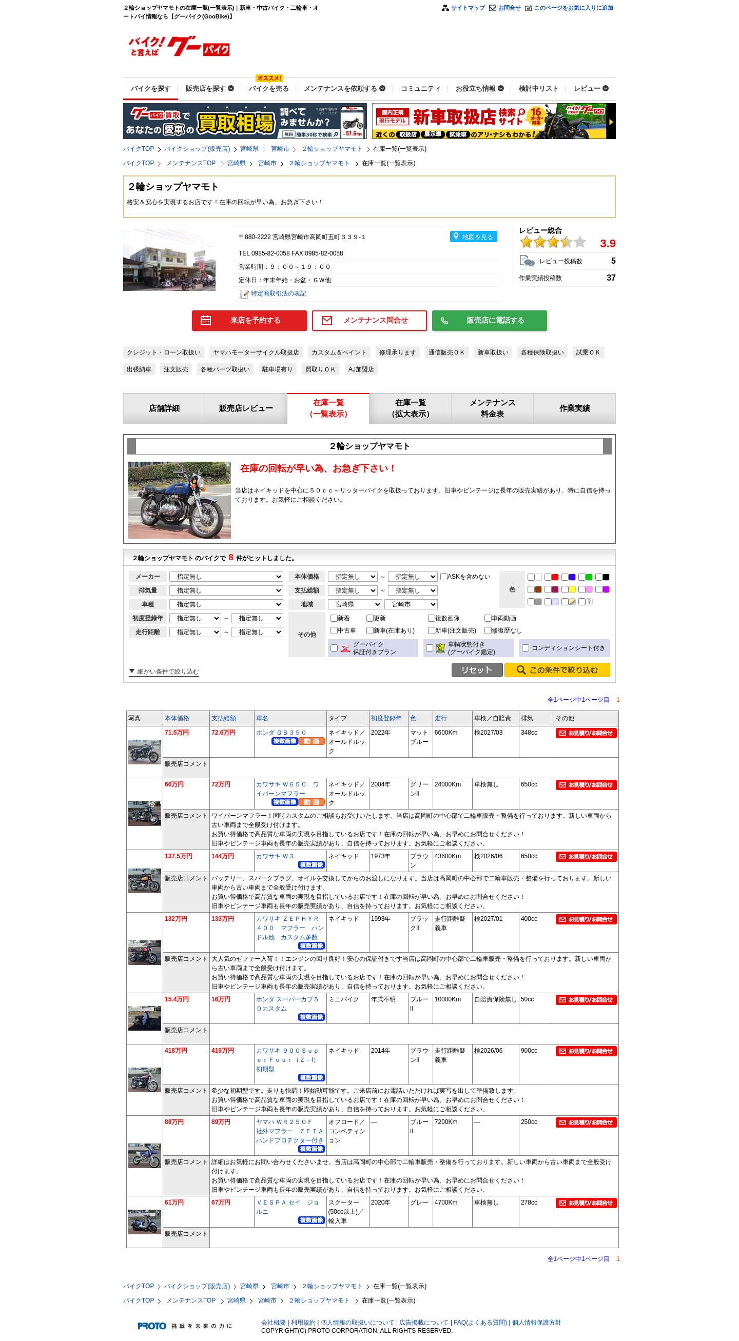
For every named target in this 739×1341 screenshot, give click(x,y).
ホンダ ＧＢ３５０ (281, 732)
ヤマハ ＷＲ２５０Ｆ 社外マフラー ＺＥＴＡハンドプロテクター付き (290, 1131)
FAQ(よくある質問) (480, 1322)
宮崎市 (280, 148)
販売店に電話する (495, 320)
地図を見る (477, 237)
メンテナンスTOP (192, 163)
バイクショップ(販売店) (197, 148)
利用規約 (303, 1322)
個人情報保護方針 (536, 1322)
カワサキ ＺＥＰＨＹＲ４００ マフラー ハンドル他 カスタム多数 (290, 928)
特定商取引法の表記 (278, 293)
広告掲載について (424, 1322)
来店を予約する (255, 320)
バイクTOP (138, 148)
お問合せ (509, 8)
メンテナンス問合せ (375, 320)
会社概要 (273, 1322)
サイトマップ (468, 8)
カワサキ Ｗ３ (275, 856)
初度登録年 (386, 718)
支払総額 (223, 718)
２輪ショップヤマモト (332, 148)
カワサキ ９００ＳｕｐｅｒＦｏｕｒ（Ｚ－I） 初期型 (290, 1060)
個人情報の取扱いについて (358, 1322)
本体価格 (177, 718)
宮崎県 (249, 148)
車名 (262, 718)
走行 (441, 718)
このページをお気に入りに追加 (573, 8)
